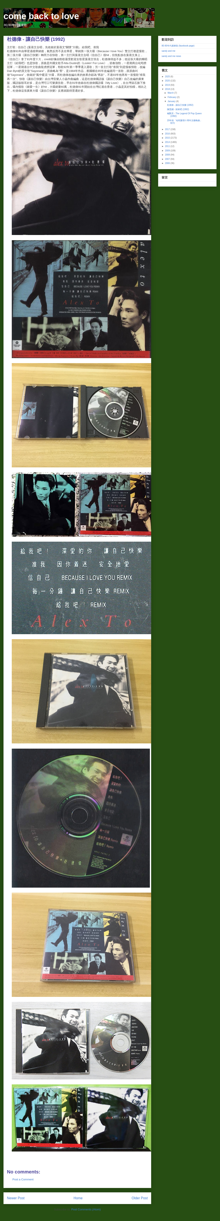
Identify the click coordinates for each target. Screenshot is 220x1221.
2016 (167, 133)
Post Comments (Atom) (86, 1209)
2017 (167, 129)
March (171, 93)
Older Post (140, 1198)
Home (78, 1198)
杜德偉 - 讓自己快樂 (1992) (180, 105)
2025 (167, 76)
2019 (167, 85)
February (172, 97)
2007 (167, 159)
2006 (167, 163)
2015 (167, 138)
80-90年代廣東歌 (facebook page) (178, 46)
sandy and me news (171, 56)
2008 (167, 155)
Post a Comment (23, 1179)
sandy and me (168, 51)
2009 (167, 150)
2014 (167, 142)
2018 (167, 89)
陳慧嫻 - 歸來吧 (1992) (178, 109)
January (172, 101)
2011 (167, 146)
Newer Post (16, 1198)
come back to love (41, 16)
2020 (167, 80)
